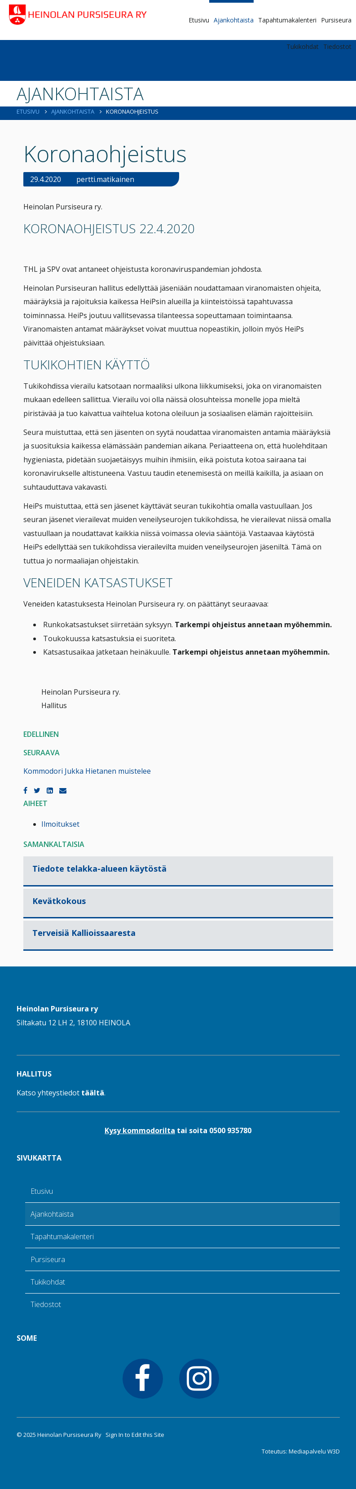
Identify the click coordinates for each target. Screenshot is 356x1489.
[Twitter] (37, 790)
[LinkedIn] (50, 790)
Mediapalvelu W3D (314, 1451)
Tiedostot (337, 46)
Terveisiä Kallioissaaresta (84, 932)
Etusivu (199, 20)
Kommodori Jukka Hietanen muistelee (87, 771)
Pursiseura (336, 20)
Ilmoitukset (60, 824)
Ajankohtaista (234, 20)
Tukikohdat (302, 46)
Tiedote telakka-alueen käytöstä (99, 868)
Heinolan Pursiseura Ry (69, 1435)
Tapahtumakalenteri (287, 20)
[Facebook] (25, 790)
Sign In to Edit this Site (134, 1435)
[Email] (62, 790)
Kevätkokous (59, 900)
